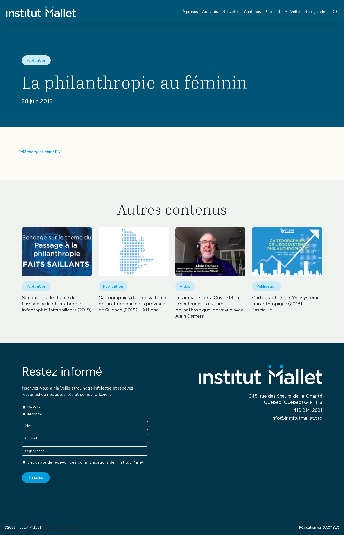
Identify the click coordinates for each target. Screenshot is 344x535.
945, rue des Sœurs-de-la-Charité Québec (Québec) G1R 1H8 (285, 399)
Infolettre (34, 414)
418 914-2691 (307, 410)
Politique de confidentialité (63, 527)
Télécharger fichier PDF (40, 151)
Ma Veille (34, 407)
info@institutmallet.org (296, 418)
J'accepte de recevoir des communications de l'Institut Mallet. (85, 462)
